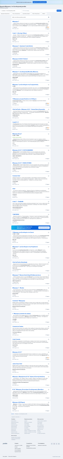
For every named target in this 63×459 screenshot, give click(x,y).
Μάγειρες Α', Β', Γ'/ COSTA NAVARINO (23, 150)
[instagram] (54, 444)
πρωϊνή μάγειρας (27, 429)
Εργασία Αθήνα (13, 420)
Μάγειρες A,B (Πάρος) (19, 402)
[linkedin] (59, 444)
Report (47, 28)
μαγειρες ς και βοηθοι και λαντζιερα (30, 430)
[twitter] (56, 444)
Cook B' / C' (16, 122)
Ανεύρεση (59, 10)
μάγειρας (25, 420)
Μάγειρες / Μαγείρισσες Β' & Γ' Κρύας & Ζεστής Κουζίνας (29, 376)
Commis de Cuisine (18, 326)
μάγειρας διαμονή (27, 433)
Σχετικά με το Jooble (18, 445)
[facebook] (52, 444)
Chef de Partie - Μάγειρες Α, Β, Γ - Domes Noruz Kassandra (29, 109)
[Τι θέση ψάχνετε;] (11, 10)
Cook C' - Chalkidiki (18, 201)
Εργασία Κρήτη (13, 430)
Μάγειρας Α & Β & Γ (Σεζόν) (20, 59)
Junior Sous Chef (17, 363)
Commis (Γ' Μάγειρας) (19, 300)
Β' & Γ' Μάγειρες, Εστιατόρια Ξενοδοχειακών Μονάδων (28, 389)
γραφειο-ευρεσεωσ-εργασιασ (42, 420)
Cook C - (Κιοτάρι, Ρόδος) (20, 33)
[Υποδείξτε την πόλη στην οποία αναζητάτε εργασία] (33, 10)
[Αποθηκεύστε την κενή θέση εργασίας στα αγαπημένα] (49, 22)
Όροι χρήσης (5, 456)
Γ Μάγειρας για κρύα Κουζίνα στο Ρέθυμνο (24, 99)
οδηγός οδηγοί (39, 423)
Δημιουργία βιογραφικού (44, 227)
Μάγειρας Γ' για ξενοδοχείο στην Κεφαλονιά (25, 246)
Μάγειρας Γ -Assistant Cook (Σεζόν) (23, 46)
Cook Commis (16, 339)
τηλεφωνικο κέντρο (40, 427)
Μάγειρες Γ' (16, 21)
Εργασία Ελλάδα (18, 451)
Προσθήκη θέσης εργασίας (31, 448)
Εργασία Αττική (13, 423)
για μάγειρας (26, 427)
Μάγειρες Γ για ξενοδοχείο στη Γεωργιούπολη (25, 84)
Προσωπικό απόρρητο (12, 456)
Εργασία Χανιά (13, 429)
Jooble (59, 456)
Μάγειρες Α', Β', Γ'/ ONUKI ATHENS (22, 163)
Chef (14, 188)
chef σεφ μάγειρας (27, 426)
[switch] (49, 17)
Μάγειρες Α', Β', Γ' (17, 352)
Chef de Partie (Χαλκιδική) (20, 262)
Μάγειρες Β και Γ (17, 134)
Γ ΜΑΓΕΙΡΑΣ (16, 214)
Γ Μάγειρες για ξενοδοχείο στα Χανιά (23, 232)
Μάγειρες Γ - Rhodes (18, 288)
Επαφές (16, 446)
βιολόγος (38, 430)
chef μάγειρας (26, 423)
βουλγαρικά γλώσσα (40, 426)
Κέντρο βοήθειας (18, 450)
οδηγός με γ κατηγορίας (28, 422)
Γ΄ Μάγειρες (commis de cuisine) (22, 313)
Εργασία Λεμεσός (14, 427)
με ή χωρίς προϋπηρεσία (41, 433)
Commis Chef (16, 176)
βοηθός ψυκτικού (40, 429)
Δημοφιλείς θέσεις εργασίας (15, 437)
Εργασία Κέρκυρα (14, 426)
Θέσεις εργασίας (18, 448)
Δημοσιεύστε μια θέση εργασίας (39, 2)
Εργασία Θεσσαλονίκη (14, 422)
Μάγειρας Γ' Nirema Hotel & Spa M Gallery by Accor (27, 275)
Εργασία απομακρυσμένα (15, 433)
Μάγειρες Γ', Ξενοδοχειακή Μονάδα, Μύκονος (25, 71)
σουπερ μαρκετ (39, 422)
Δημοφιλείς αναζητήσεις (16, 416)
